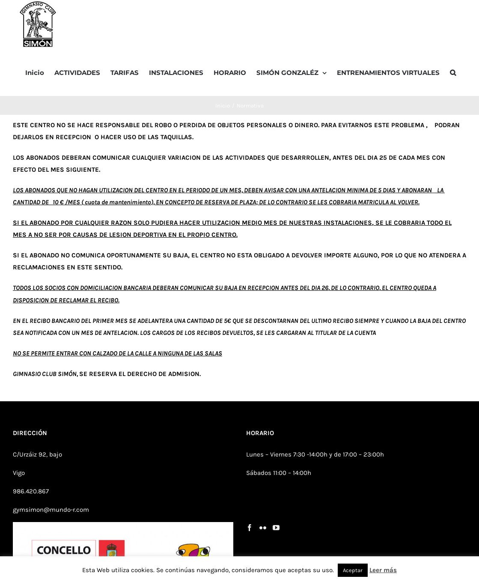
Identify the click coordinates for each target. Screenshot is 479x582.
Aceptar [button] (353, 570)
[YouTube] (276, 527)
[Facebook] (249, 527)
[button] (453, 72)
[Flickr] (262, 527)
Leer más (383, 570)
